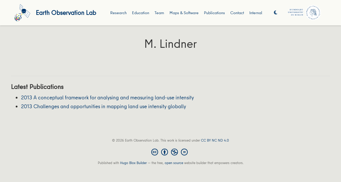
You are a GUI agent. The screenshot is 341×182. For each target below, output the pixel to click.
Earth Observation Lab (66, 12)
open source (174, 162)
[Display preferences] (275, 13)
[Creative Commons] (170, 152)
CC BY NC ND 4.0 (215, 140)
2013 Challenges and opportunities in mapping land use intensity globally (103, 106)
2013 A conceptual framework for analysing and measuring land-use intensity (107, 97)
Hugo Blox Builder (133, 162)
